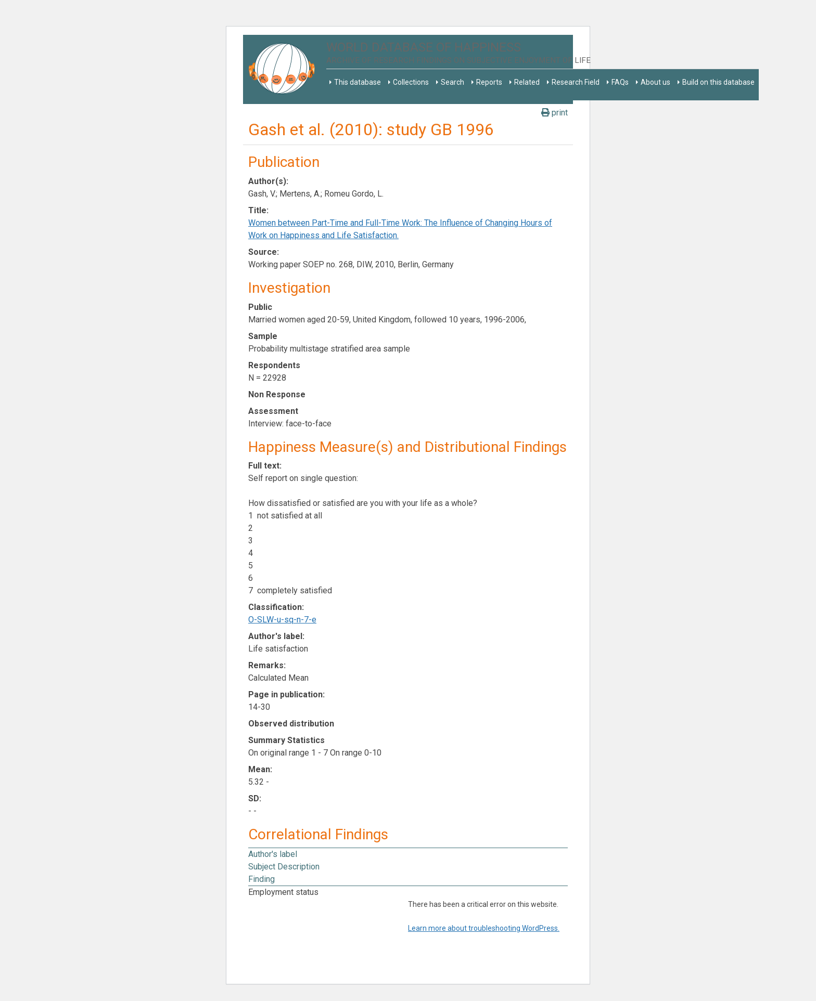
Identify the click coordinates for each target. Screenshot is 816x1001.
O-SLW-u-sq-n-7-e (282, 620)
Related (527, 82)
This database (357, 82)
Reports (489, 82)
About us (655, 82)
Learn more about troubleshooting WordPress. (483, 928)
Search (452, 82)
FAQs (620, 82)
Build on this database (718, 82)
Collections (411, 82)
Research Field (576, 82)
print (554, 113)
